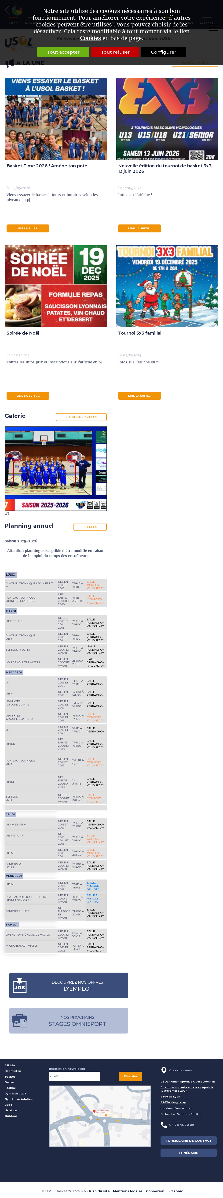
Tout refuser (115, 52)
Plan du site (99, 1191)
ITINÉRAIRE (188, 1153)
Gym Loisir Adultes (19, 1099)
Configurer (163, 52)
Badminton (13, 1071)
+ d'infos (90, 527)
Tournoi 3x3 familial (139, 333)
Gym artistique (15, 1093)
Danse (9, 1082)
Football (11, 1088)
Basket (10, 1076)
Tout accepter (63, 52)
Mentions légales (128, 1191)
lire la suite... (28, 228)
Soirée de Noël (23, 333)
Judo (8, 1104)
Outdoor (11, 1116)
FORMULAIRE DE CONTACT (189, 1140)
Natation (11, 1110)
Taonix (177, 1191)
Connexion (155, 1191)
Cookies (90, 38)
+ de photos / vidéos (81, 417)
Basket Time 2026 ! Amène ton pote (47, 165)
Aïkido (10, 1065)
